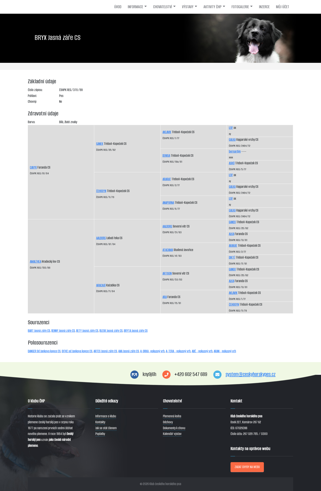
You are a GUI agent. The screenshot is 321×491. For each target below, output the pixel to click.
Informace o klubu (105, 416)
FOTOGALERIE (240, 7)
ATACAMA (168, 250)
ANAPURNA (168, 202)
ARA (165, 297)
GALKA (232, 139)
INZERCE (264, 7)
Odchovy (168, 422)
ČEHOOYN (101, 191)
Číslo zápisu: (35, 90)
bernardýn (235, 151)
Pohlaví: (32, 95)
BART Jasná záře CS (39, 330)
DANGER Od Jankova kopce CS (44, 351)
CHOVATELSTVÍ (162, 7)
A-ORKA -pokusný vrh (152, 351)
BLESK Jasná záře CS (111, 330)
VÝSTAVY (187, 7)
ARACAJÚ (101, 285)
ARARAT (167, 179)
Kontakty (100, 422)
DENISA (166, 155)
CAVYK (33, 167)
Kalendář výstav (172, 433)
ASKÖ (232, 163)
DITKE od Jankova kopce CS (77, 351)
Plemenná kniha (172, 416)
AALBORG (101, 238)
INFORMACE (135, 7)
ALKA (231, 234)
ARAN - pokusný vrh (225, 351)
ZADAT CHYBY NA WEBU (247, 467)
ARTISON (167, 273)
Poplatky (100, 433)
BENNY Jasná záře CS (63, 330)
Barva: (31, 122)
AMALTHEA (35, 261)
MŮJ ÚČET (282, 7)
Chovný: (32, 101)
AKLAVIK (167, 132)
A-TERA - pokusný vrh (178, 351)
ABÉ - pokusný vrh (202, 351)
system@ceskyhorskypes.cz (251, 374)
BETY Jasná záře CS (87, 330)
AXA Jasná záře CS (128, 351)
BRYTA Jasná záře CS (136, 330)
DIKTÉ (232, 257)
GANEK (99, 143)
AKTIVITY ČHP (212, 7)
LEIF (231, 127)
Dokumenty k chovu (174, 428)
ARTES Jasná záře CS (105, 351)
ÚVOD (117, 7)
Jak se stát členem (106, 428)
